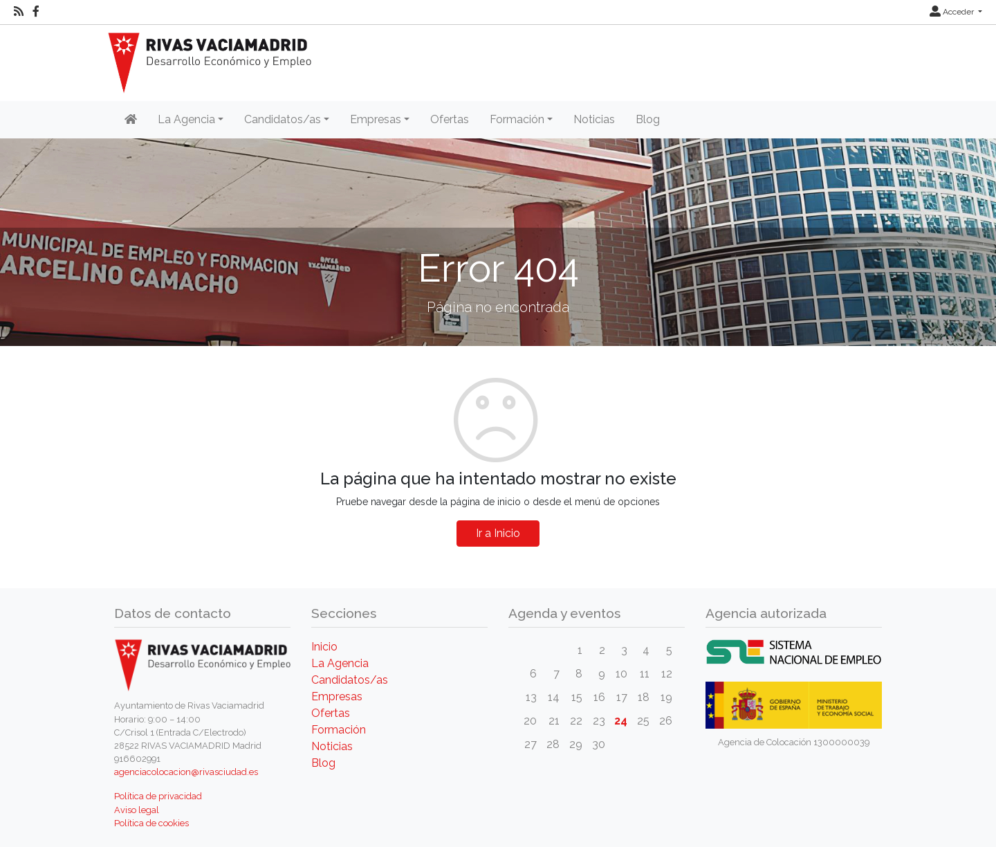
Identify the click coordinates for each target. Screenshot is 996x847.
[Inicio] (130, 119)
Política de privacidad (158, 796)
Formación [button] (517, 119)
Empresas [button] (375, 119)
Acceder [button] (953, 12)
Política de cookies (151, 823)
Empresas (336, 696)
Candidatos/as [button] (282, 119)
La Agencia (340, 663)
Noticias (594, 119)
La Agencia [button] (186, 119)
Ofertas (449, 119)
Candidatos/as (349, 679)
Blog (648, 119)
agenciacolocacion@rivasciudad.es (186, 772)
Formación (338, 729)
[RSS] (19, 12)
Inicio (324, 646)
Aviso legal (136, 810)
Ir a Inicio (498, 533)
